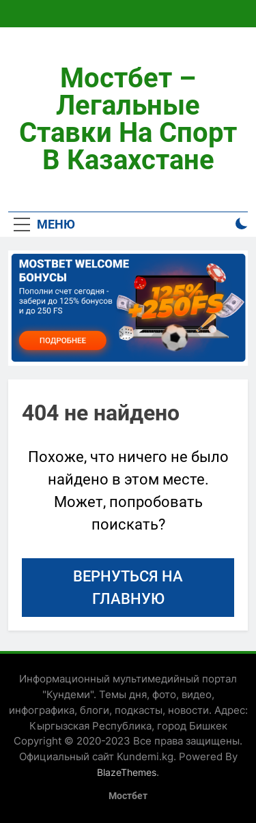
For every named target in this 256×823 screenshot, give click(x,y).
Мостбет (128, 796)
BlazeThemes (126, 772)
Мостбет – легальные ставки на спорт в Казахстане (128, 119)
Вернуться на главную (128, 587)
